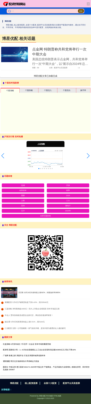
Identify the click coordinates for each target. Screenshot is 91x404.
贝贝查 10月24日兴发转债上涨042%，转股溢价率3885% (39, 292)
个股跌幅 (29, 90)
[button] (2, 155)
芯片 (23, 211)
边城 (23, 185)
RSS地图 (49, 396)
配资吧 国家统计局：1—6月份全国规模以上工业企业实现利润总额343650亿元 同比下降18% (39, 350)
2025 (68, 195)
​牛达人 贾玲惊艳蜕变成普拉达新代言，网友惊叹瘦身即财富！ (29, 315)
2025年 (68, 211)
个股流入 (48, 90)
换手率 (83, 90)
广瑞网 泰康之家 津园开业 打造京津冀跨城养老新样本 (24, 356)
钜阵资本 (23, 190)
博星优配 (14, 383)
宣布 (23, 206)
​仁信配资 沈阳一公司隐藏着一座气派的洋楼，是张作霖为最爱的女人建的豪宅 (35, 328)
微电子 (68, 206)
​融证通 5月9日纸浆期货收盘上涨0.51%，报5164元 (25, 322)
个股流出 (67, 90)
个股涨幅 (10, 91)
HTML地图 (57, 396)
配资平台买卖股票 (71, 383)
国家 (23, 195)
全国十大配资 (50, 383)
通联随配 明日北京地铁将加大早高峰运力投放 (21, 361)
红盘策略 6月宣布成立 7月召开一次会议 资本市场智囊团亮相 (27, 344)
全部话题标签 (45, 216)
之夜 (23, 201)
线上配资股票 (31, 383)
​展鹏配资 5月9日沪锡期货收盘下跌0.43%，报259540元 (26, 302)
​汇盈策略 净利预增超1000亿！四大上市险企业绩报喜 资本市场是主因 (32, 309)
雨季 (68, 190)
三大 (68, 201)
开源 (68, 185)
